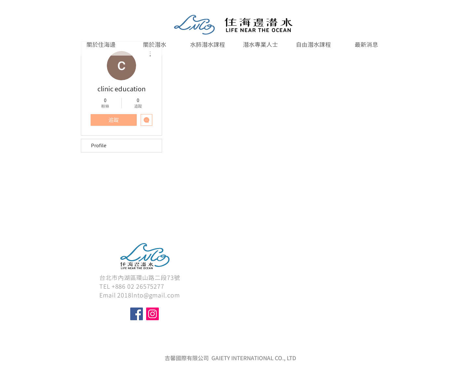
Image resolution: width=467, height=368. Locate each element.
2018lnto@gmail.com (148, 295)
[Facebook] (136, 314)
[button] (207, 44)
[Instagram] (152, 314)
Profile (99, 145)
